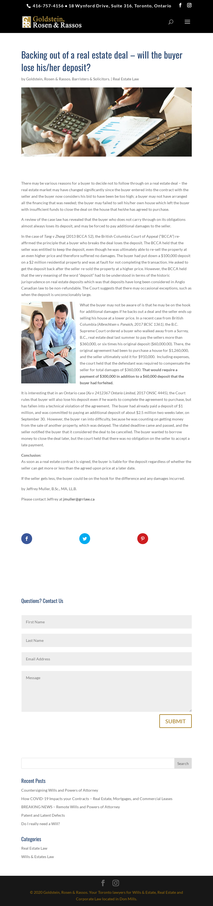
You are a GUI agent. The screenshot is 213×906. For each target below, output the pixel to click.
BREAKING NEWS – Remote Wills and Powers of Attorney (70, 806)
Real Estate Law (126, 79)
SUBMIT (175, 721)
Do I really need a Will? (40, 823)
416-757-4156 (48, 5)
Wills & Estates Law (37, 856)
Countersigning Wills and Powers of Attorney (59, 790)
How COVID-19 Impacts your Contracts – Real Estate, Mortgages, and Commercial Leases (96, 798)
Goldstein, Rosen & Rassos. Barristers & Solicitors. (68, 79)
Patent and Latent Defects (43, 815)
